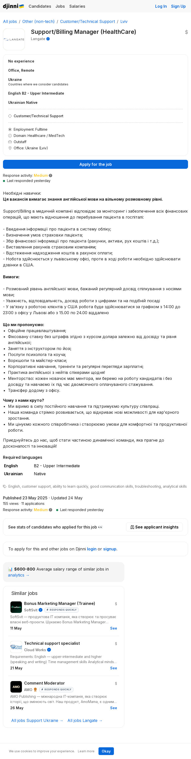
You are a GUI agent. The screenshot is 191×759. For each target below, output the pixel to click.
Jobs (60, 6)
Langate (38, 39)
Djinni (13, 6)
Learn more (86, 751)
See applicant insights (154, 527)
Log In (161, 6)
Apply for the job (95, 164)
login (91, 548)
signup (109, 548)
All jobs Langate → (85, 720)
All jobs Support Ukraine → (37, 720)
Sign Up (178, 6)
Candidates (40, 6)
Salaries (77, 6)
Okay (106, 751)
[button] (50, 510)
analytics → (19, 575)
